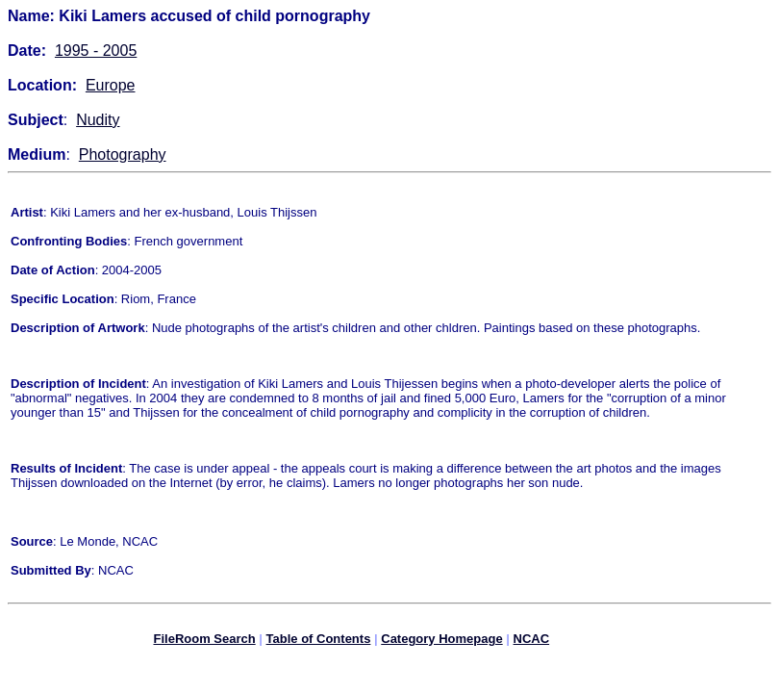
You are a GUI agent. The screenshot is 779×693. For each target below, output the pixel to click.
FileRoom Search (204, 641)
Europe (111, 85)
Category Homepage (441, 641)
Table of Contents (318, 641)
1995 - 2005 (96, 50)
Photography (122, 154)
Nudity (97, 120)
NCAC (532, 641)
